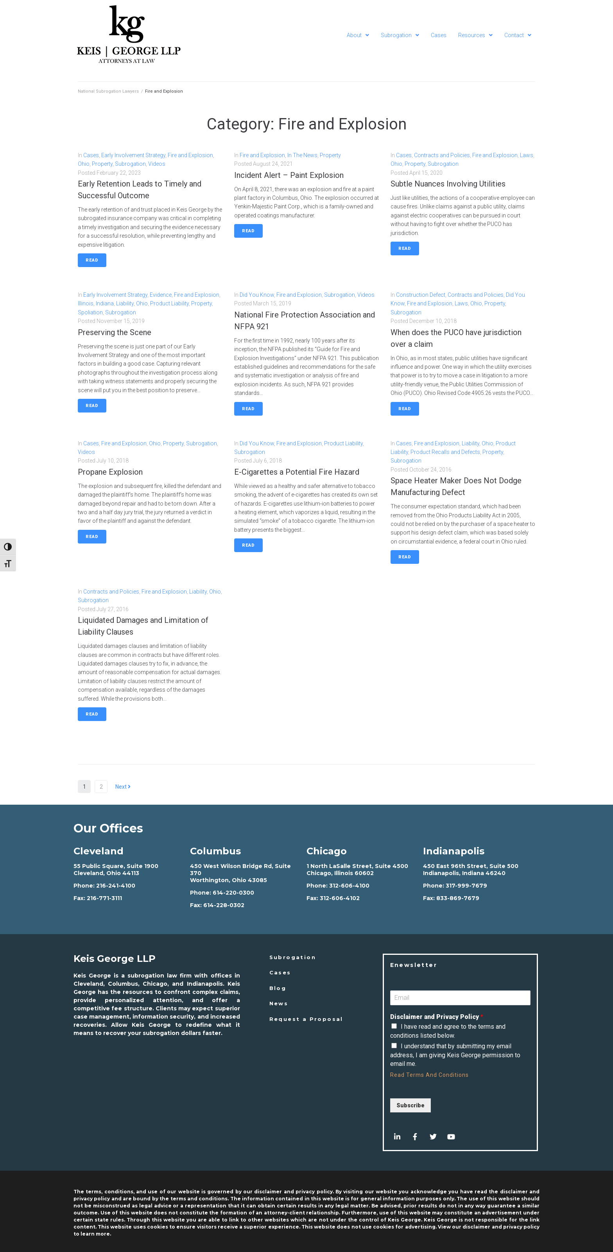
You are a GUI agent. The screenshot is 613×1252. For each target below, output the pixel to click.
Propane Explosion (110, 472)
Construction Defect (420, 295)
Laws (526, 155)
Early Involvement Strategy (133, 155)
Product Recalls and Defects (445, 452)
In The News (302, 155)
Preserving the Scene (114, 332)
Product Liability (169, 303)
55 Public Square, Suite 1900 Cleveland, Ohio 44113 (115, 870)
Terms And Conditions (437, 1075)
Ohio (84, 164)
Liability (125, 303)
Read (92, 260)
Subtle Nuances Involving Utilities (448, 183)
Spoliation (90, 312)
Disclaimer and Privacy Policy (436, 1017)
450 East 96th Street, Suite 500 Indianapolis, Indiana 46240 (470, 870)
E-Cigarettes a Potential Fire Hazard (296, 472)
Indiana (105, 303)
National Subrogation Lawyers (108, 91)
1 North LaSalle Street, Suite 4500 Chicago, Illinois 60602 (357, 870)
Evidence (161, 295)
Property (102, 164)
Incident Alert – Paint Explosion (289, 175)
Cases (91, 155)
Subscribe (410, 1105)
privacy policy (521, 1227)
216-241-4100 (115, 885)
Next (123, 787)
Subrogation (130, 164)
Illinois (85, 303)
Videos (156, 164)
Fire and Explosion (190, 155)
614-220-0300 (233, 892)
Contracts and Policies (442, 155)
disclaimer (476, 1227)
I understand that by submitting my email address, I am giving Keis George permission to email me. (455, 1054)
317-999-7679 (466, 885)
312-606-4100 (349, 885)
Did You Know (257, 295)
